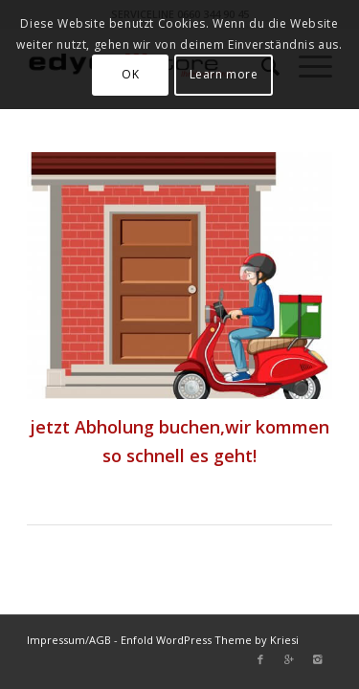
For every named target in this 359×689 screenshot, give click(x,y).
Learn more (224, 74)
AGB (100, 640)
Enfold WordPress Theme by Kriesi (210, 640)
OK (130, 74)
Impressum (56, 640)
